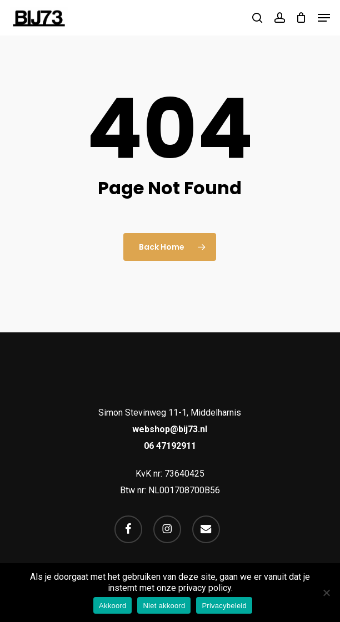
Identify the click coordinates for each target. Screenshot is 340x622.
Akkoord (112, 605)
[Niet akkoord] (326, 592)
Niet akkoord (164, 605)
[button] (324, 17)
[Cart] (301, 18)
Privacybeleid (224, 605)
